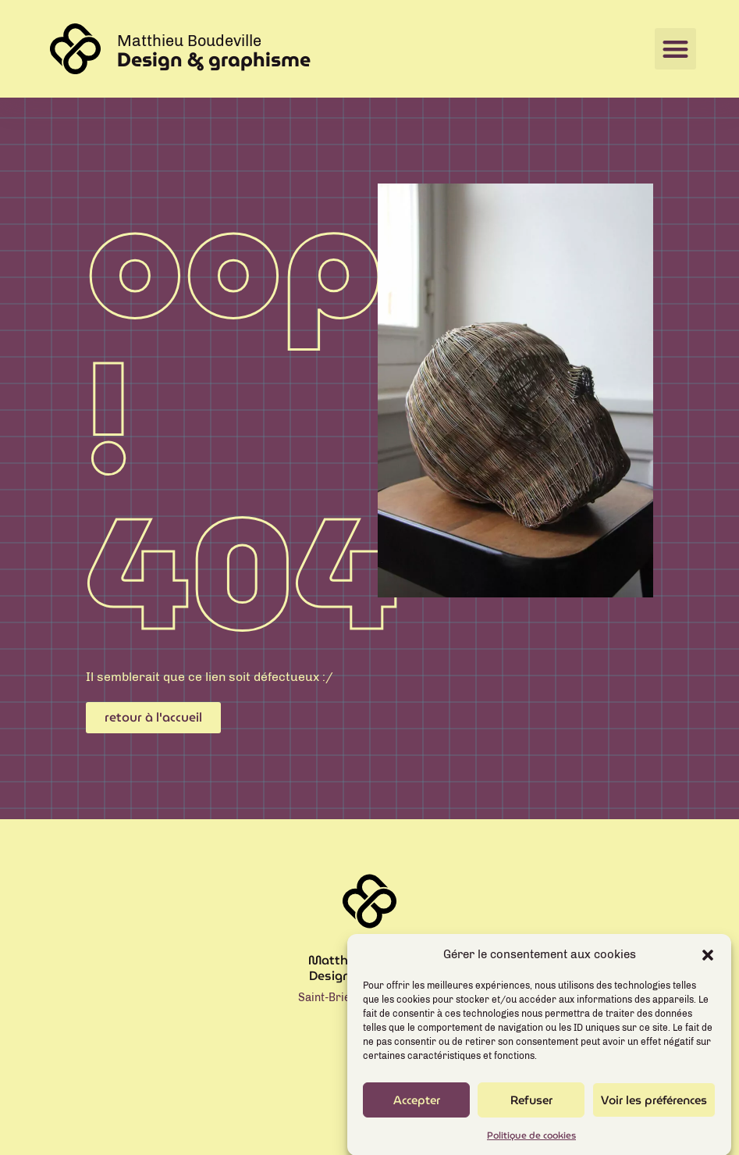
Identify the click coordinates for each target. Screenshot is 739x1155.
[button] (708, 963)
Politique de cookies (531, 1143)
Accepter (416, 1109)
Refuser (531, 1109)
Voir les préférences (654, 1109)
